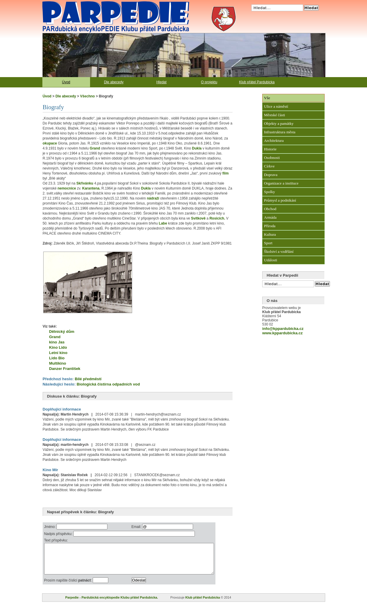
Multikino (57, 363)
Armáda (270, 217)
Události (270, 260)
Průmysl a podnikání (280, 200)
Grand (55, 337)
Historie (270, 149)
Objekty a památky (278, 123)
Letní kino (58, 352)
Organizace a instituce (281, 183)
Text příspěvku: (56, 540)
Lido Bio (57, 358)
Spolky (269, 192)
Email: (147, 527)
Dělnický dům (61, 331)
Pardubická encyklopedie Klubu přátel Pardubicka (105, 3)
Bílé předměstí (88, 379)
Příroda (269, 226)
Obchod (270, 209)
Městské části (274, 115)
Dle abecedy (114, 82)
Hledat (161, 82)
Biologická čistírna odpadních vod (108, 384)
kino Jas (57, 342)
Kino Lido (58, 347)
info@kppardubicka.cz (282, 328)
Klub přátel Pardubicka (257, 82)
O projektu (209, 82)
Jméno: (50, 527)
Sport (268, 243)
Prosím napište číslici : (68, 586)
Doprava (270, 174)
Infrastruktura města (279, 132)
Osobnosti (272, 157)
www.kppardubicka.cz (282, 333)
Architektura (274, 140)
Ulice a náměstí (276, 106)
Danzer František (64, 368)
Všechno (87, 96)
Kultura (270, 234)
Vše (267, 98)
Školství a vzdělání (278, 251)
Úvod (66, 82)
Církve (269, 166)
